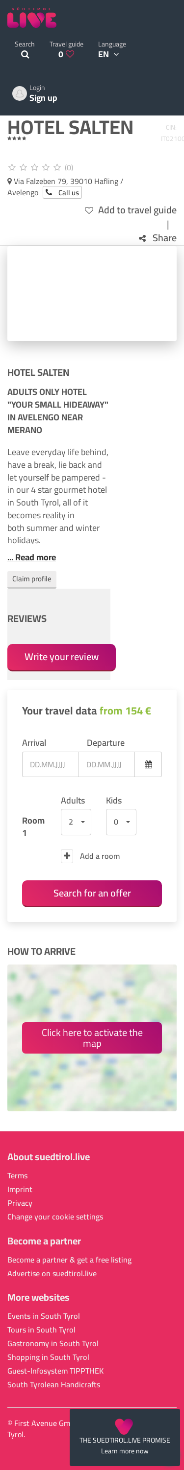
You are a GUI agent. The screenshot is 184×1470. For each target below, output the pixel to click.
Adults (73, 800)
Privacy (19, 1203)
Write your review (62, 656)
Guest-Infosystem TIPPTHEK (55, 1371)
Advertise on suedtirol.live (52, 1273)
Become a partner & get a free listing (69, 1259)
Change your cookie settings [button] (55, 1216)
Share (158, 238)
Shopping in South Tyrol (48, 1357)
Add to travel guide (131, 210)
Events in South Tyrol (43, 1316)
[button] (76, 822)
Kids (114, 800)
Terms (17, 1175)
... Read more (31, 557)
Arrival (34, 742)
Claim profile (32, 579)
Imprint (19, 1189)
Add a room (90, 856)
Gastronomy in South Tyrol (53, 1343)
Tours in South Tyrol (41, 1329)
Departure (106, 742)
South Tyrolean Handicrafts (53, 1384)
